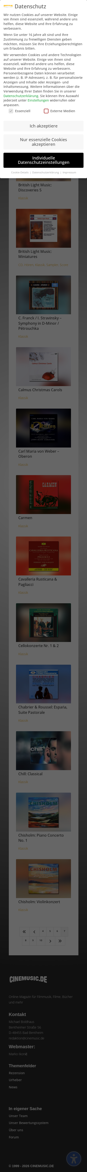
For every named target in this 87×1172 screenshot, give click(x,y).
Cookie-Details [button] (20, 168)
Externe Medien (59, 107)
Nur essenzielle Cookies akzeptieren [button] (43, 137)
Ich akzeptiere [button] (44, 121)
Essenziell (19, 107)
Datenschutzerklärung (20, 91)
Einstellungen (38, 96)
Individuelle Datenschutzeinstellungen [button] (43, 156)
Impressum (69, 168)
